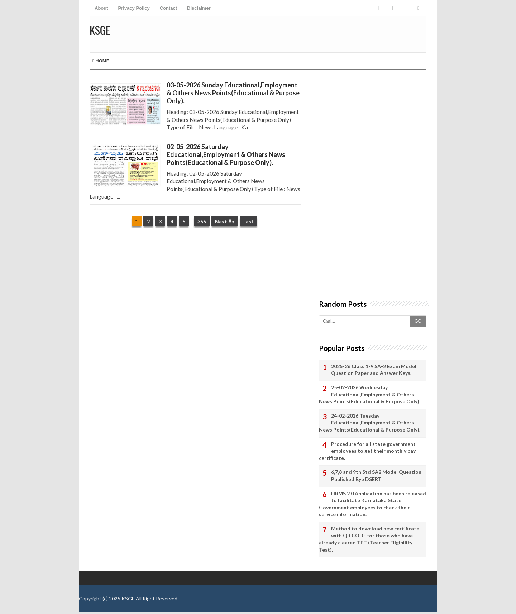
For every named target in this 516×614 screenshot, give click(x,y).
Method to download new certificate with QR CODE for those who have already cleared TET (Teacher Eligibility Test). (369, 539)
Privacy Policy (134, 8)
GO (418, 321)
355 (201, 221)
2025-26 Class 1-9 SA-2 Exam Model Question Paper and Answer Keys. (373, 369)
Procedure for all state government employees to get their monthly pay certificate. (367, 451)
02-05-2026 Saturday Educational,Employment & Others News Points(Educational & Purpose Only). (226, 154)
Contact (168, 8)
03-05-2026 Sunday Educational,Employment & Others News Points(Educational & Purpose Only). (233, 93)
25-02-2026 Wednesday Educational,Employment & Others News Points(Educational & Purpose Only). (369, 394)
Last (248, 221)
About (101, 8)
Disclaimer (199, 8)
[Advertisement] (195, 288)
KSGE (128, 598)
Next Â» (224, 221)
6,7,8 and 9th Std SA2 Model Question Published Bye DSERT (376, 475)
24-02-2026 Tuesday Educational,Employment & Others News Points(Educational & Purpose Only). (369, 423)
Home (100, 60)
